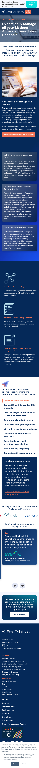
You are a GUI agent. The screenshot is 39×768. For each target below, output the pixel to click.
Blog (3, 684)
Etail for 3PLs (8, 710)
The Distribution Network (11, 695)
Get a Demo (7, 717)
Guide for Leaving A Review (14, 724)
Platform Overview (8, 659)
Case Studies (6, 692)
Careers (5, 714)
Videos (4, 687)
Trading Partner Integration (11, 667)
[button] (34, 11)
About (5, 700)
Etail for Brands (8, 707)
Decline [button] (24, 764)
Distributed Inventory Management (14, 664)
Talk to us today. (19, 615)
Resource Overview (9, 681)
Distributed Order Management (13, 661)
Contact (5, 703)
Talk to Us (28, 11)
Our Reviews (7, 721)
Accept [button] (15, 764)
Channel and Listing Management (13, 669)
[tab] (19, 400)
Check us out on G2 (31, 4)
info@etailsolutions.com (10, 642)
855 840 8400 (7, 640)
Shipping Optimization (10, 672)
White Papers (7, 689)
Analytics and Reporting (10, 675)
